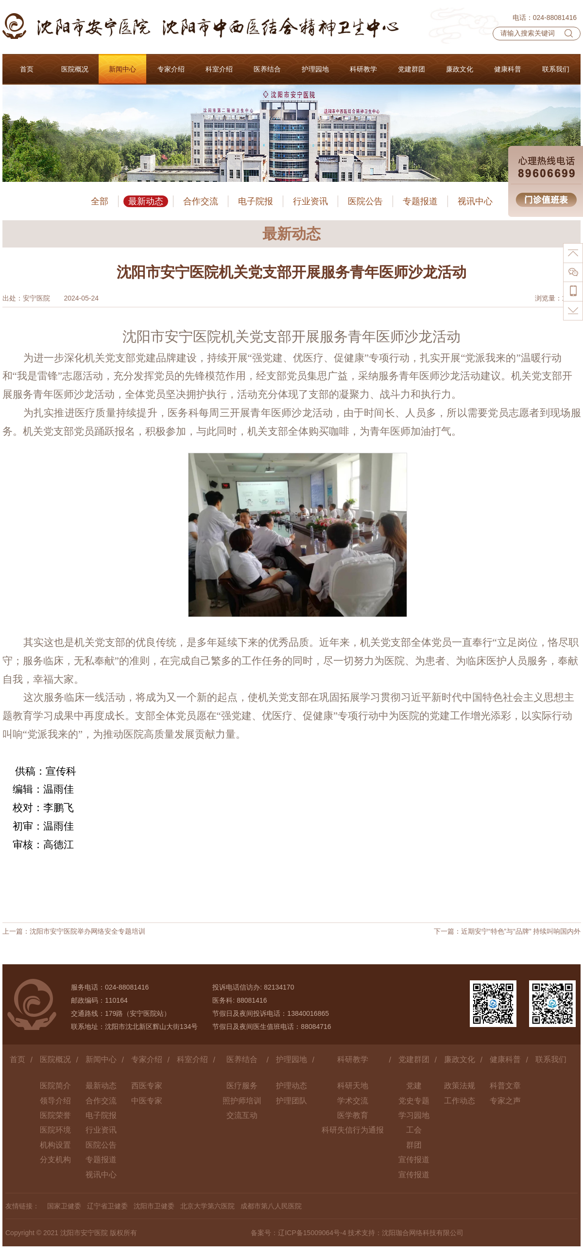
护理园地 (291, 1059)
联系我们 (550, 1059)
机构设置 (55, 1145)
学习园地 (413, 1115)
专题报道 (420, 201)
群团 (414, 1145)
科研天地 (352, 1085)
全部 (99, 201)
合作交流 (200, 201)
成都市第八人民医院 (271, 1206)
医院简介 (55, 1085)
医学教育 (352, 1115)
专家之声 (505, 1101)
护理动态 (291, 1085)
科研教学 (352, 1059)
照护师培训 (242, 1101)
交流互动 (241, 1115)
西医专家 (146, 1085)
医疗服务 (241, 1085)
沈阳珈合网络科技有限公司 (422, 1233)
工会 (414, 1130)
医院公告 (365, 201)
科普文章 (505, 1085)
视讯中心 (475, 201)
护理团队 (291, 1101)
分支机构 (55, 1159)
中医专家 (146, 1101)
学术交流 (352, 1101)
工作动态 (459, 1101)
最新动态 (145, 201)
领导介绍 (55, 1101)
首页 (17, 1059)
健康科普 (505, 1059)
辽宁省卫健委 (107, 1206)
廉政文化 (459, 1059)
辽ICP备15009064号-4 (312, 1233)
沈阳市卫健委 (154, 1206)
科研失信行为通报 (353, 1130)
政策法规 (459, 1085)
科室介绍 (192, 1059)
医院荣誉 (55, 1115)
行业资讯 (310, 201)
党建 (414, 1085)
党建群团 (413, 1059)
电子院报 (255, 201)
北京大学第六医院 (207, 1206)
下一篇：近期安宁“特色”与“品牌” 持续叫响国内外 (507, 931)
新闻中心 (101, 1059)
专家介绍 (146, 1059)
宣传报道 (413, 1159)
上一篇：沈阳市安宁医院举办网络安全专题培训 (73, 931)
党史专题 (413, 1101)
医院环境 (55, 1130)
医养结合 (241, 1059)
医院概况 (55, 1059)
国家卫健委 (64, 1206)
